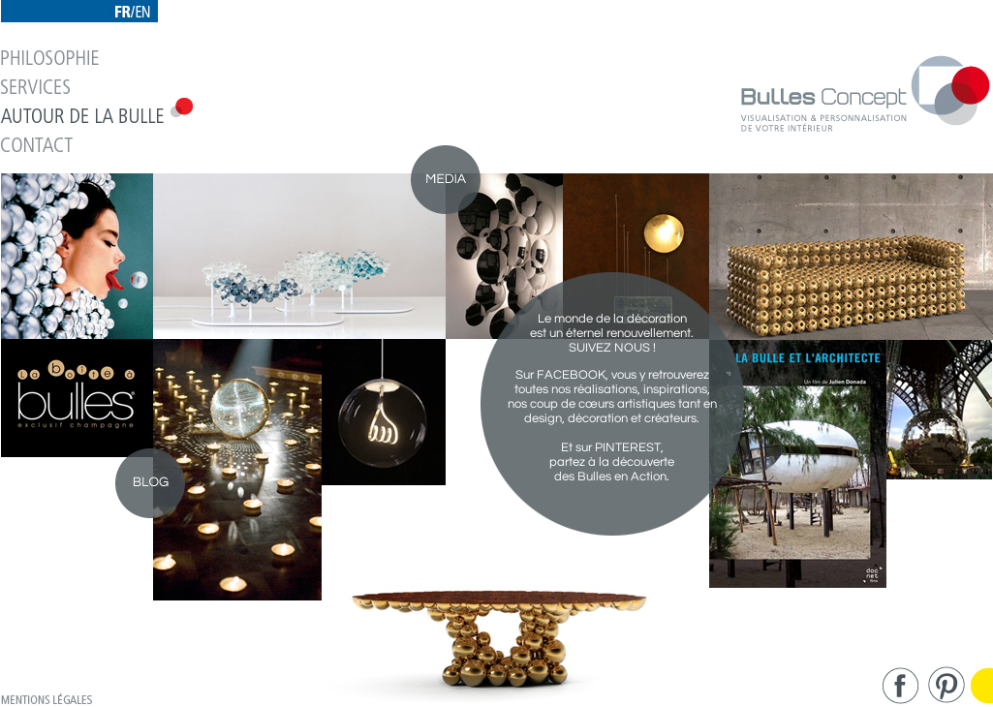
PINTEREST (628, 447)
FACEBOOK (571, 375)
